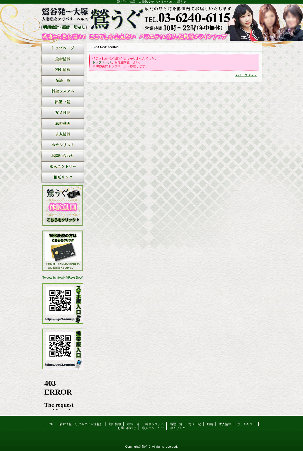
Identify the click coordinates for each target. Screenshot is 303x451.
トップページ (101, 62)
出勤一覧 (62, 102)
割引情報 (62, 70)
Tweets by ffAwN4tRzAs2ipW (62, 277)
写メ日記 (62, 113)
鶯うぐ (151, 22)
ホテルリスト (62, 145)
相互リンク (62, 177)
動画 (62, 123)
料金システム (62, 91)
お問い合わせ (62, 156)
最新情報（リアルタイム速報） (62, 59)
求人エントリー (62, 166)
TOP (62, 48)
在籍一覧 (62, 80)
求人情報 (62, 134)
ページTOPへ (247, 75)
